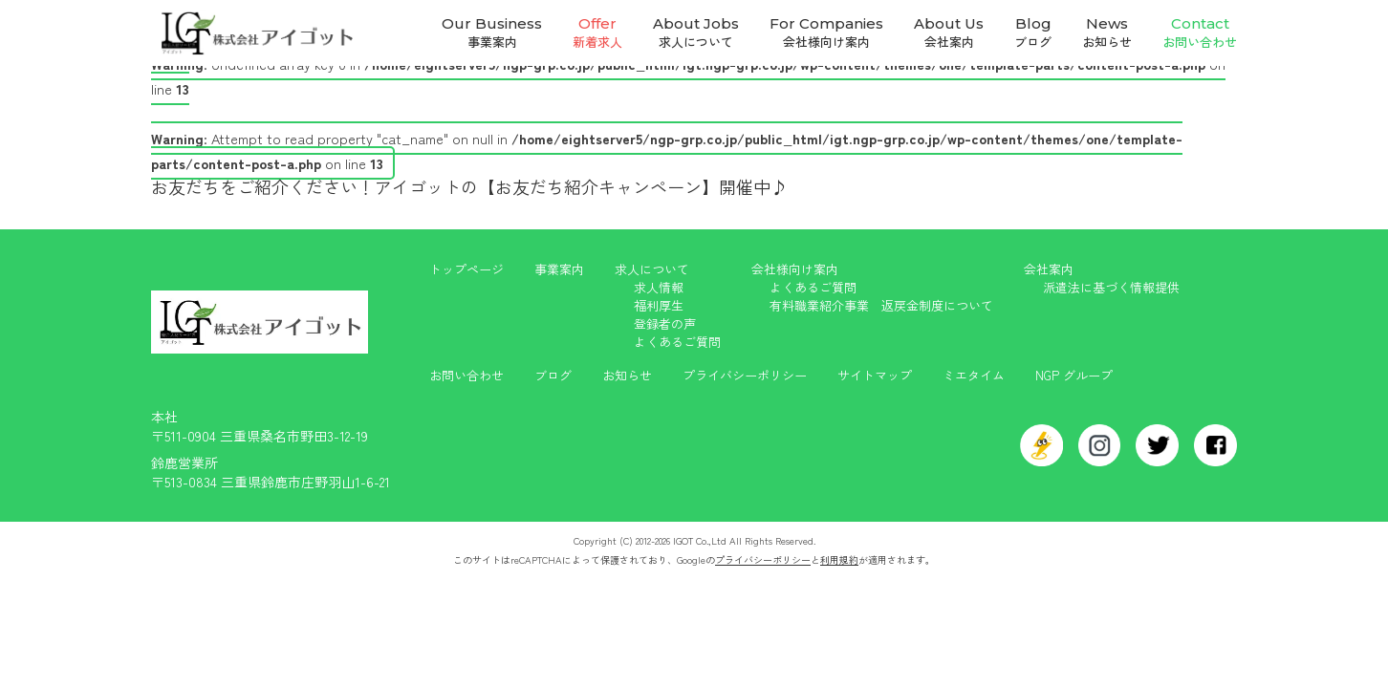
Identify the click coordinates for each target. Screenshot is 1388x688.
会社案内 (1049, 269)
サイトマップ (874, 375)
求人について (652, 269)
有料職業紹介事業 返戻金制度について (881, 305)
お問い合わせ (466, 375)
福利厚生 (658, 305)
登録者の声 (665, 323)
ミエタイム (974, 375)
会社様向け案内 (794, 269)
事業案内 (559, 269)
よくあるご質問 (677, 342)
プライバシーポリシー (745, 375)
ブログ (553, 375)
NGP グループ (1074, 375)
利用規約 (839, 559)
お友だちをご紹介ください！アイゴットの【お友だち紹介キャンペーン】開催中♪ (469, 186)
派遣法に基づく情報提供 (1111, 287)
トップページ (466, 269)
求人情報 (658, 287)
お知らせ (627, 375)
